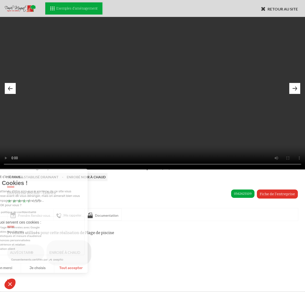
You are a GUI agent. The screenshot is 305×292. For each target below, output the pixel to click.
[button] (10, 284)
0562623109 (243, 193)
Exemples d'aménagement (73, 8)
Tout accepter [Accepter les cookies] (44, 268)
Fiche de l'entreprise (277, 194)
